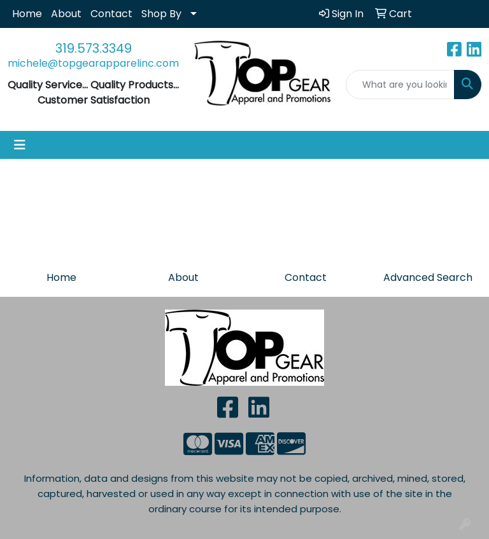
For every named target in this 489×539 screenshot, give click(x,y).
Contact (111, 13)
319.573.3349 (93, 48)
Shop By (161, 13)
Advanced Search (427, 277)
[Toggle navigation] (19, 145)
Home (27, 13)
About (66, 13)
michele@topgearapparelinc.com (93, 63)
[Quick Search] (400, 84)
